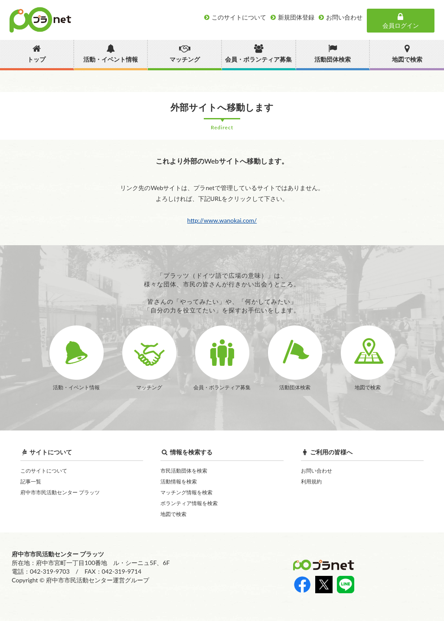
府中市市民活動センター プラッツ (60, 492)
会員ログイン (400, 21)
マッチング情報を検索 (186, 492)
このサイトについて (43, 470)
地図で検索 (173, 514)
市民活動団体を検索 (183, 470)
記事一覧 (30, 481)
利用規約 (311, 481)
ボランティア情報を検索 (189, 503)
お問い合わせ (316, 470)
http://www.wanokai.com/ (222, 220)
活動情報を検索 (178, 481)
